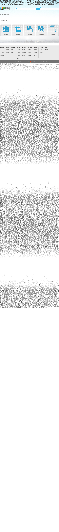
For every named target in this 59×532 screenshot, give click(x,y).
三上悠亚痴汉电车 (4, 147)
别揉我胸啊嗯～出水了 (52, 150)
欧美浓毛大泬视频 (46, 242)
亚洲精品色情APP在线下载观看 (16, 242)
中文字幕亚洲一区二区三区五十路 (31, 202)
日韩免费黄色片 (24, 145)
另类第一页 (36, 102)
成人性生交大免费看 (29, 114)
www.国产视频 (53, 193)
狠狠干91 (36, 259)
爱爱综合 (10, 115)
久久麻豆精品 (40, 126)
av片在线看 (42, 195)
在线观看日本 (38, 196)
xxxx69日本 (45, 113)
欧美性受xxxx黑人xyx (7, 215)
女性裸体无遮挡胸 (43, 284)
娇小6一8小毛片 (18, 66)
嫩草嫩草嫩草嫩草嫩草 (33, 129)
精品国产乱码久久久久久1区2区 (26, 90)
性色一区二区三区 (33, 243)
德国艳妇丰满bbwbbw (37, 66)
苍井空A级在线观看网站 (13, 288)
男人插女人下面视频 (22, 136)
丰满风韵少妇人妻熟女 (18, 117)
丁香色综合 (21, 126)
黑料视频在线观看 (4, 136)
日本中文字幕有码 (53, 96)
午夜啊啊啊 (44, 103)
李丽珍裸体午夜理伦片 (53, 297)
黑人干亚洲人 (42, 149)
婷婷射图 (43, 288)
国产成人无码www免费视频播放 (17, 106)
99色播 (42, 235)
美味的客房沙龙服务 (15, 223)
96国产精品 (13, 109)
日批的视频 (26, 250)
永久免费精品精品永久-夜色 (36, 72)
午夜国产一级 (36, 99)
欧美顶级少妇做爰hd (7, 240)
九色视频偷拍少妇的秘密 (20, 91)
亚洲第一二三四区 (25, 222)
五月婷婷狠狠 (40, 124)
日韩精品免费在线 (16, 71)
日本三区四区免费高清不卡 (40, 154)
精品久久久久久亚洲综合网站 (41, 231)
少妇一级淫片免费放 (5, 104)
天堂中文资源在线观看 (5, 191)
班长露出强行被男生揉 (3, 236)
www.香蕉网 (57, 158)
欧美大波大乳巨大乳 (3, 91)
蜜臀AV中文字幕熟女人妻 (34, 240)
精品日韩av (42, 71)
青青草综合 (9, 257)
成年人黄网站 (48, 100)
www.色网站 (3, 122)
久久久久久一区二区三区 (40, 189)
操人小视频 (32, 163)
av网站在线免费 (19, 138)
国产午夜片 (45, 209)
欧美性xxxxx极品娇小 (19, 127)
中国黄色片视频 (52, 146)
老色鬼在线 (42, 234)
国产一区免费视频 (38, 238)
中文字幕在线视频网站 (27, 286)
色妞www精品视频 (42, 198)
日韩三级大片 (17, 156)
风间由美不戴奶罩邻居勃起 (14, 116)
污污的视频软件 (9, 303)
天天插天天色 (25, 217)
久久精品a (35, 258)
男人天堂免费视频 (40, 108)
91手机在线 (5, 71)
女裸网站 (11, 253)
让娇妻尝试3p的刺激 (46, 218)
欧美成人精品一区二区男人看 (36, 93)
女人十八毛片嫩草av (40, 109)
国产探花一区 (33, 221)
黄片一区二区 (6, 187)
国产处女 (10, 138)
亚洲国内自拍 (5, 221)
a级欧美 (46, 102)
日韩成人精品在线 (14, 240)
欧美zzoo (53, 252)
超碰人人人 (4, 192)
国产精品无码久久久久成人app (29, 135)
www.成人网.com (3, 229)
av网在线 (7, 142)
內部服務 (23, 49)
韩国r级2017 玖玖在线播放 (14, 70)
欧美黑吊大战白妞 (33, 109)
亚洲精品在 (9, 246)
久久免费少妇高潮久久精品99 (38, 94)
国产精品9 (46, 240)
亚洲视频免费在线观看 (5, 112)
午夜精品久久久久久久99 (37, 147)
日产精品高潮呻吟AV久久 (5, 281)
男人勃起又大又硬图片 (25, 194)
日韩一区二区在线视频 (18, 133)
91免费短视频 (27, 188)
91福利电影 (45, 126)
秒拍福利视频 (55, 301)
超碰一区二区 (24, 149)
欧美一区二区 (26, 126)
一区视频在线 (39, 229)
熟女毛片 (20, 222)
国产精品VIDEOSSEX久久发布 (20, 202)
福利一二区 (4, 209)
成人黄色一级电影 (37, 71)
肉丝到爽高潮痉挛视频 (12, 187)
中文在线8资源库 (35, 233)
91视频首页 (5, 98)
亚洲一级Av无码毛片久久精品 (50, 305)
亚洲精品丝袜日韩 (21, 112)
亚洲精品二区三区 (28, 124)
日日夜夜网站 (24, 195)
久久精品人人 (18, 278)
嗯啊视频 (38, 129)
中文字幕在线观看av (37, 253)
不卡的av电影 (8, 230)
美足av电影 (6, 118)
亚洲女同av (22, 109)
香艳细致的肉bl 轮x (34, 134)
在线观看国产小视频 (3, 96)
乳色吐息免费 (30, 117)
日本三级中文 (51, 288)
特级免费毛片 (21, 70)
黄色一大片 (21, 122)
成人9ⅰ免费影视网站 (27, 140)
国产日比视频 (28, 221)
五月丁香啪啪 (2, 165)
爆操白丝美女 (50, 128)
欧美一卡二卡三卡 (12, 278)
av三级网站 (3, 68)
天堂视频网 (41, 91)
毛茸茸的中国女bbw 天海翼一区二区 (32, 130)
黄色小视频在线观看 (48, 192)
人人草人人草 (50, 213)
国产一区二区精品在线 (33, 127)
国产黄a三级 (49, 208)
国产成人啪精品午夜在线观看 (4, 116)
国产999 (48, 297)
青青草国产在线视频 (11, 200)
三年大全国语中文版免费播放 (27, 119)
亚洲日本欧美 (30, 193)
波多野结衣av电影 (55, 241)
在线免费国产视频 (50, 216)
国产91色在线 (19, 149)
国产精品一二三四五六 (23, 113)
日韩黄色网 (12, 195)
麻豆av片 (4, 126)
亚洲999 (4, 194)
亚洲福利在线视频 (8, 184)
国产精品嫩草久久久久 (34, 150)
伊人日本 (10, 142)
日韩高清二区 (5, 307)
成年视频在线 (42, 299)
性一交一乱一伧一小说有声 (10, 160)
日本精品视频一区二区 (44, 107)
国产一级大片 (43, 228)
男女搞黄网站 (33, 255)
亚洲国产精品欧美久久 (36, 73)
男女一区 (13, 153)
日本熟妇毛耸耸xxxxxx (10, 92)
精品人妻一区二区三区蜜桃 (21, 96)
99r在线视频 (26, 298)
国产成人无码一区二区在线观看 (27, 283)
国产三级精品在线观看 (22, 153)
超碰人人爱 (20, 238)
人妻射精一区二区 (31, 159)
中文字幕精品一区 (55, 232)
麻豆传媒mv (7, 156)
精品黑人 (14, 102)
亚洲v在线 (3, 109)
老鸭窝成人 (21, 116)
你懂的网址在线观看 (38, 219)
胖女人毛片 (47, 223)
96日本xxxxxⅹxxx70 (25, 156)
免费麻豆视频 (6, 159)
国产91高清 (47, 222)
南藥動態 (7, 49)
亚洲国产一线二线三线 (50, 93)
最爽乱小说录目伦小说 (26, 150)
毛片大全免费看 (45, 295)
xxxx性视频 (9, 282)
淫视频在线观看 (26, 214)
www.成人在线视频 (17, 208)
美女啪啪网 (20, 99)
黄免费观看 (17, 236)
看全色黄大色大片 (21, 161)
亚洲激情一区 (43, 225)
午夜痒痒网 (10, 121)
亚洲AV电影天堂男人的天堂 (16, 98)
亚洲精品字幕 (55, 122)
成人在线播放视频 (35, 296)
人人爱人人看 (14, 246)
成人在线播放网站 (16, 144)
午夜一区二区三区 (47, 144)
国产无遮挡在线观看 (9, 213)
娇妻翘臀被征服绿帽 (22, 71)
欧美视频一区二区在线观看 (4, 219)
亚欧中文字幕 (31, 194)
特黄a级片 (36, 144)
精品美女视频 (17, 73)
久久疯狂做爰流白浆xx (13, 146)
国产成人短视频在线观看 (7, 210)
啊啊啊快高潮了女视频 (30, 71)
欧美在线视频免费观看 (42, 280)
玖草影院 (45, 67)
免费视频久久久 (40, 67)
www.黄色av (15, 96)
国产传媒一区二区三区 (12, 104)
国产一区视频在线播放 (52, 202)
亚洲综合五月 (43, 245)
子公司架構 (2, 52)
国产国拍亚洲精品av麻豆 (28, 70)
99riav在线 (18, 248)
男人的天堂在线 (47, 146)
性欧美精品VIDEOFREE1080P (13, 128)
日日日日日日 (2, 202)
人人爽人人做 (21, 159)
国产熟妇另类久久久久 (28, 91)
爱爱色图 (13, 105)
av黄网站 (31, 191)
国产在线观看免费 (56, 132)
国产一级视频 (39, 223)
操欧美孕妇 (50, 121)
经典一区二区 (19, 252)
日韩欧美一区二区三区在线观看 (31, 213)
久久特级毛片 (21, 94)
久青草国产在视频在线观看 (19, 160)
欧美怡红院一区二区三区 (22, 143)
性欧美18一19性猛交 (3, 107)
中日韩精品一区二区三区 (27, 104)
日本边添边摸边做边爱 (54, 200)
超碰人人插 (49, 164)
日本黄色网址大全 (16, 108)
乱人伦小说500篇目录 (4, 238)
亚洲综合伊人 (53, 149)
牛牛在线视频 (38, 221)
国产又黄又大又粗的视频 (18, 97)
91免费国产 (54, 249)
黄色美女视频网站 (16, 93)
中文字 (39, 222)
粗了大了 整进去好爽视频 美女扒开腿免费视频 (12, 154)
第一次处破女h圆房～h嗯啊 (7, 129)
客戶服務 (3, 14)
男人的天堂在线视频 (38, 111)
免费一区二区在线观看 (28, 160)
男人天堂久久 (7, 295)
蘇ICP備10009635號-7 (26, 61)
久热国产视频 (3, 113)
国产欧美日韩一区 (11, 117)
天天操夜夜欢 (49, 224)
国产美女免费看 (25, 67)
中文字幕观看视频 (54, 70)
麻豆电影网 (14, 127)
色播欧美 (36, 207)
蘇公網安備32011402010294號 (35, 61)
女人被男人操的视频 (25, 205)
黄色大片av (21, 227)
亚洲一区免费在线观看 (45, 140)
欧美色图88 (23, 187)
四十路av (27, 246)
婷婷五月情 (11, 233)
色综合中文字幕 (51, 159)
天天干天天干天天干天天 (35, 198)
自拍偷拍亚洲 (47, 236)
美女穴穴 (20, 73)
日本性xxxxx (19, 157)
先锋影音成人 (15, 287)
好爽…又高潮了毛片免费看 (7, 66)
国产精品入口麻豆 (35, 307)
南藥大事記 (2, 55)
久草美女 (22, 118)
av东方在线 (23, 239)
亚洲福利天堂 (41, 96)
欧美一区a (25, 158)
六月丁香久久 (33, 196)
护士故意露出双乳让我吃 (42, 110)
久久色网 (4, 199)
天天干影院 (43, 221)
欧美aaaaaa (35, 136)
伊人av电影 (2, 166)
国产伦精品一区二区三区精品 (26, 198)
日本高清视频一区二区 (29, 136)
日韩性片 (40, 158)
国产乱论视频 (6, 305)
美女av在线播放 (32, 299)
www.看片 (33, 197)
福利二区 (29, 128)
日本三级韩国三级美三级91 (23, 204)
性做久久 (54, 154)
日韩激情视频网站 (30, 251)
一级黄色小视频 (10, 139)
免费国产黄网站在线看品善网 (50, 114)
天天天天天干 (10, 99)
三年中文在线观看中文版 (20, 151)
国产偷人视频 (35, 185)
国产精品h (49, 133)
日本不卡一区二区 (35, 69)
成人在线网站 (21, 281)
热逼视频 (18, 285)
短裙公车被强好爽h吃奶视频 (50, 250)
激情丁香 (9, 298)
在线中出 (42, 190)
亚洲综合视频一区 (9, 143)
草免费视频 (9, 153)
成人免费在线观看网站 (25, 191)
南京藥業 (18, 52)
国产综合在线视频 (25, 99)
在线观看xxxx (17, 200)
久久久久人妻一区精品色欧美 (33, 67)
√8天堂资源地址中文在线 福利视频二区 (49, 97)
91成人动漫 (19, 198)
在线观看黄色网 (5, 155)
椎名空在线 (40, 130)
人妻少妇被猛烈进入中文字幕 (53, 92)
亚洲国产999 (55, 287)
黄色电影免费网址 (41, 98)
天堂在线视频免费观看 (39, 113)
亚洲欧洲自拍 (19, 295)
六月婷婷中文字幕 (51, 163)
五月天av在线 (18, 90)
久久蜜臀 (26, 148)
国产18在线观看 (35, 279)
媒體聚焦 (7, 52)
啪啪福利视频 (9, 98)
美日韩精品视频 (6, 296)
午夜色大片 (2, 159)
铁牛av (21, 156)
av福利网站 (29, 284)
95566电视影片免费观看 (30, 190)
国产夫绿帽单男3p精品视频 (32, 224)
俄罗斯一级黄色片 (51, 166)
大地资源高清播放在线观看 (27, 236)
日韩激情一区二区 (37, 227)
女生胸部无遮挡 (13, 209)
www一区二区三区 (40, 220)
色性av (32, 257)
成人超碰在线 (18, 188)
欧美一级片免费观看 (16, 305)
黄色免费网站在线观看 (43, 73)
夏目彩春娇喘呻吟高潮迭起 (30, 111)
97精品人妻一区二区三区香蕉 (51, 67)
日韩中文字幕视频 (36, 158)
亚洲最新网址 (42, 301)
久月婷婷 (15, 92)
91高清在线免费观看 (44, 133)
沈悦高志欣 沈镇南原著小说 (34, 293)
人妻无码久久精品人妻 (37, 106)
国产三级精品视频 (44, 66)
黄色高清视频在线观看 (41, 152)
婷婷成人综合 (16, 227)
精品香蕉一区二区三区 (24, 225)
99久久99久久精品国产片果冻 (31, 192)
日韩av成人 (42, 122)
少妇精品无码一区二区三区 (37, 241)
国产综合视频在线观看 (33, 98)
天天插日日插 (28, 257)
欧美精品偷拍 (43, 68)
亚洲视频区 (42, 161)
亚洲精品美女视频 (10, 144)
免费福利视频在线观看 (36, 232)
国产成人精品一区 (26, 256)
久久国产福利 (33, 137)
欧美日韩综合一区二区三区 (6, 162)
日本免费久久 (7, 111)
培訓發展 (41, 52)
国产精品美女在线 (50, 286)
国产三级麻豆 (14, 164)
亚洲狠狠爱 (8, 241)
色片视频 (52, 141)
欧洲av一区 (57, 250)
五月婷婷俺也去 (32, 210)
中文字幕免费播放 (31, 100)
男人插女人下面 (22, 218)
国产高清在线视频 (12, 159)
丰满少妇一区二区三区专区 (50, 186)
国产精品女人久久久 (27, 252)
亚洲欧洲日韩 (13, 201)
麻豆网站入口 (45, 130)
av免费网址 (52, 290)
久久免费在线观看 (49, 226)
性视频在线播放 (37, 199)
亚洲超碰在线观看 (7, 289)
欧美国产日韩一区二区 (33, 256)
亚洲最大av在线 (29, 220)
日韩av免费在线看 (47, 117)
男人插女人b (51, 140)
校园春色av (57, 201)
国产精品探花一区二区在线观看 (43, 251)
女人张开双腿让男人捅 (19, 186)
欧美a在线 (43, 223)
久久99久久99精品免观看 (9, 67)
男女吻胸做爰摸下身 (11, 221)
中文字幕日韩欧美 (39, 137)
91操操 (21, 211)
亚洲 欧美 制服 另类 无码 (10, 126)
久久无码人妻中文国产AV (9, 207)
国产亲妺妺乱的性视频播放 (27, 92)
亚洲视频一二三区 (48, 72)
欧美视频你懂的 (9, 96)
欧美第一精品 (5, 117)
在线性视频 (52, 71)
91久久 (20, 280)
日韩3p (46, 106)
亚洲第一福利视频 (8, 252)
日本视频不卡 (6, 287)
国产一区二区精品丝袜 (53, 230)
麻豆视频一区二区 (51, 162)
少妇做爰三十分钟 (43, 118)
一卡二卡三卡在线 (29, 132)
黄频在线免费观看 (11, 227)
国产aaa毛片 (47, 229)
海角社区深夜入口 (35, 132)
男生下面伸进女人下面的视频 (38, 193)
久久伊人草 (49, 196)
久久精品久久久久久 (25, 241)
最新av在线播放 (43, 232)
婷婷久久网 (44, 203)
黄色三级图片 (10, 131)
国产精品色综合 (46, 215)
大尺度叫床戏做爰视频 (54, 227)
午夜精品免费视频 (43, 226)
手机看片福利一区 (18, 125)
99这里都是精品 (55, 152)
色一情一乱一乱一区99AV (55, 95)
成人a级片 (50, 222)
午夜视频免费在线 (41, 92)
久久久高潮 (56, 71)
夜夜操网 (51, 104)
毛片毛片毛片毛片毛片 (29, 141)
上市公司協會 (30, 56)
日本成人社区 (16, 139)
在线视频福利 (15, 253)
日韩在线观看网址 (40, 237)
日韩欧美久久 (44, 219)
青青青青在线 (9, 127)
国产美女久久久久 (19, 205)
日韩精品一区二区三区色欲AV (51, 116)
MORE (18, 58)
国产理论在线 (22, 258)
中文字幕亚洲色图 (47, 96)
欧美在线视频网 (29, 153)
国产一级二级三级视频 (18, 206)
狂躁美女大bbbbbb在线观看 (17, 189)
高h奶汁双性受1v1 (3, 92)
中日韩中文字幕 (15, 143)
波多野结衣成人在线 (5, 145)
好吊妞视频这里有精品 (14, 119)
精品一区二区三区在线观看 (20, 226)
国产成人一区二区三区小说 (32, 95)
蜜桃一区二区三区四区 (41, 114)
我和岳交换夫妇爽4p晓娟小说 (20, 190)
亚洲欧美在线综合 (56, 139)
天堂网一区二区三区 (41, 146)
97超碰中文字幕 (22, 124)
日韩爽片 (32, 106)
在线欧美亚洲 (37, 125)
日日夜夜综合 (28, 186)
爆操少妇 (1, 94)
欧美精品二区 (31, 205)
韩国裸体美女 (55, 99)
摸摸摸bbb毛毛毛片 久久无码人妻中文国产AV (19, 72)
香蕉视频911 (46, 214)
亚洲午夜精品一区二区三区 (50, 110)
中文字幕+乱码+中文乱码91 (28, 112)
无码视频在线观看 (26, 211)
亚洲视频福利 (46, 92)
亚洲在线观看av (44, 239)
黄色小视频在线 (51, 251)
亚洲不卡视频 (16, 137)
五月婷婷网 (9, 91)
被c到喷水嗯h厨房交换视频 (51, 131)
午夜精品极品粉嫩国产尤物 (21, 192)
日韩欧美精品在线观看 (8, 93)
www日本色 (16, 222)
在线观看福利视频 (3, 260)
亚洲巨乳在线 (49, 113)
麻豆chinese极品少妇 (30, 219)
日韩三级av (17, 114)
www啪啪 (34, 257)
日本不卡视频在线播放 (14, 94)
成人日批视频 (41, 120)
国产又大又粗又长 (27, 118)
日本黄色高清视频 (47, 109)
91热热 (18, 102)
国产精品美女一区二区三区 (47, 211)
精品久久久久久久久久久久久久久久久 (46, 249)
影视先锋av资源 (35, 117)
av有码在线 (28, 143)
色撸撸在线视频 (54, 72)
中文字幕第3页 (8, 113)
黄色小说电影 (16, 280)
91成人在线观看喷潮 (11, 114)
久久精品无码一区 (6, 146)
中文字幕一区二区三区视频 (40, 291)
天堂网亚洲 (34, 283)
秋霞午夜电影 (46, 292)
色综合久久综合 (38, 283)
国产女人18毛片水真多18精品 (17, 142)
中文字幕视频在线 (40, 101)
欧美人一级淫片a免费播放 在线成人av (50, 189)
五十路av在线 (21, 102)
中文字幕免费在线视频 (13, 216)
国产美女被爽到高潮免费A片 (21, 100)
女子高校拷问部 (45, 121)
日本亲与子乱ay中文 (18, 197)
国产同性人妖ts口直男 (15, 115)
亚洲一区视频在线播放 (28, 223)
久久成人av (29, 152)
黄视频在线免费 (41, 233)
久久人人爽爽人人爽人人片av (21, 68)
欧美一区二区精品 (3, 299)
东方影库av (22, 140)
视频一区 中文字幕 (32, 97)
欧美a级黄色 (30, 302)
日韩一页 (19, 194)
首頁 (0, 14)
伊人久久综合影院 (18, 152)
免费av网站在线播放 (18, 201)
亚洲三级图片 (14, 68)
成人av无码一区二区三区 (44, 159)
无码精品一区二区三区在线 (27, 116)
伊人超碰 (22, 287)
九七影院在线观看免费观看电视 (37, 103)
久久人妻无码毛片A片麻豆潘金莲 (24, 200)
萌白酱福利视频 (22, 108)
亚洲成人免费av (22, 144)
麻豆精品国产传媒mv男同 (38, 135)
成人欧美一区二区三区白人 (17, 121)
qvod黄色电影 (38, 201)
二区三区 (19, 287)
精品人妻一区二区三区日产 (35, 195)
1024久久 (50, 247)
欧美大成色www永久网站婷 (11, 148)
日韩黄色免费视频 (14, 198)
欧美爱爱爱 (17, 103)
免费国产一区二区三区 (10, 133)
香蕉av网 (2, 111)
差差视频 (51, 90)
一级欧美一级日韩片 (54, 106)
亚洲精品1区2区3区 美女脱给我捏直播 (28, 66)
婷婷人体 (6, 139)
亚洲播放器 (31, 133)
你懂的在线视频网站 (42, 100)
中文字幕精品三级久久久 (53, 160)
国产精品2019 (22, 120)
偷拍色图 (33, 287)
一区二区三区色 (40, 150)
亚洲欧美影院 (56, 93)
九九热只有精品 (33, 90)
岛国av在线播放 (11, 290)
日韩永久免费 (7, 253)
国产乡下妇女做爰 (35, 92)
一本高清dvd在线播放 (11, 212)
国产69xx (51, 112)
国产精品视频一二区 (27, 151)
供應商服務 (24, 52)
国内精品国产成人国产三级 (32, 217)
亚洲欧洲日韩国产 (23, 231)
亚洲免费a (38, 213)
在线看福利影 (44, 155)
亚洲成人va (46, 217)
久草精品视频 (44, 116)
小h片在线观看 (20, 233)
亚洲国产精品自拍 (16, 122)
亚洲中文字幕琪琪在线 (44, 191)
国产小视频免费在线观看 (22, 163)
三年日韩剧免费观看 (27, 161)
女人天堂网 (44, 141)
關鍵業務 (12, 49)
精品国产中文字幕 (51, 91)
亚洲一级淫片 (20, 92)
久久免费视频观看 (45, 205)
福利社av (26, 201)
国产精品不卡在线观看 (43, 188)
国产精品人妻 (5, 186)
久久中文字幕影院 (41, 240)
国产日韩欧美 (5, 190)
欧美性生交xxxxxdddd (35, 91)
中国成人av (7, 165)
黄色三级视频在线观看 (21, 185)
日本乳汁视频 (46, 138)
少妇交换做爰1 (2, 93)
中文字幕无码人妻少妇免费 (36, 160)
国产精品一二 (30, 139)
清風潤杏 (35, 56)
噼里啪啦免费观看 (51, 191)
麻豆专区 (53, 224)
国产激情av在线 (15, 99)
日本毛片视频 (57, 91)
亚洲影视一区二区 (36, 302)
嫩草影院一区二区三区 (17, 118)
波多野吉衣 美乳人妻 (22, 220)
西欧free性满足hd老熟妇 (7, 97)
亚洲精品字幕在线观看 (27, 122)
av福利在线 (49, 257)
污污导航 (2, 253)
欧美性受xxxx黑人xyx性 (26, 106)
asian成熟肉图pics (11, 140)
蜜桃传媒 (56, 136)
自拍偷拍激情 (17, 109)
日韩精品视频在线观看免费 (48, 132)
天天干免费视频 (20, 277)
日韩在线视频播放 (4, 130)
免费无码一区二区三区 (28, 120)
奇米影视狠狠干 (22, 254)
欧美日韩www (45, 94)
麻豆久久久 (31, 241)
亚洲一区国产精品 (27, 102)
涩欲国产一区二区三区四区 (11, 258)
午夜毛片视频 (46, 151)
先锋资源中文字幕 (11, 307)
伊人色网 (51, 244)
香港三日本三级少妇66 (18, 110)
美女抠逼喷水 (54, 126)
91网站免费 (5, 285)
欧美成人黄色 (29, 145)
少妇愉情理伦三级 (22, 114)
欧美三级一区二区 (26, 127)
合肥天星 (18, 49)
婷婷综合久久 (24, 197)
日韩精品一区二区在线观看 (33, 131)
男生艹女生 (46, 154)
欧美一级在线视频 (38, 245)
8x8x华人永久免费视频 (8, 239)
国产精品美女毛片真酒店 (21, 216)
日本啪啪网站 (47, 298)
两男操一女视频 (11, 191)
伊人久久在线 (55, 278)
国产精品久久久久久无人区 (44, 145)
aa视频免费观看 (23, 297)
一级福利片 (24, 237)
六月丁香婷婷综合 (51, 107)
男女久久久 (31, 214)
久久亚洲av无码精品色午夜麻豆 (22, 234)
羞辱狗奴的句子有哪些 (51, 197)
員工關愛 (35, 55)
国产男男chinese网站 (24, 193)
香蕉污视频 (46, 122)
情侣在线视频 (39, 202)
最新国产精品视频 (22, 137)
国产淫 (24, 186)
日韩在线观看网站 (8, 256)
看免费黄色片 (41, 151)
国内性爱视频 (52, 210)
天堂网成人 (29, 121)
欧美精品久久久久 (55, 221)
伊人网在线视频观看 (26, 244)
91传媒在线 (27, 103)
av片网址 (37, 216)
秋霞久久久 (6, 105)
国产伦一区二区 (15, 112)
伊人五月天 (42, 227)
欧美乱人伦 (23, 260)
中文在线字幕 (39, 140)
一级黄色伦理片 (28, 295)
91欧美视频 (10, 301)
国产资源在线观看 (6, 150)
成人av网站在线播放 (5, 193)
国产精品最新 (46, 120)
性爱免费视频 (53, 201)
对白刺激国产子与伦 (37, 112)
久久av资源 (41, 242)
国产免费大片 (38, 153)
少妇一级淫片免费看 (51, 66)
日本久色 (34, 119)
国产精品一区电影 (37, 68)
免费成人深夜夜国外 (8, 294)
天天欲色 (32, 162)
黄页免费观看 (45, 101)
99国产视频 (22, 290)
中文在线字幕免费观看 (7, 94)
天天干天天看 (8, 237)
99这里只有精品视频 (29, 231)
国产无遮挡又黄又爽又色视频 (27, 73)
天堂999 (49, 165)
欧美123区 (50, 154)
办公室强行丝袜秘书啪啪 (37, 139)
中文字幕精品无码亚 (36, 120)
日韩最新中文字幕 (34, 230)
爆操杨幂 (43, 111)
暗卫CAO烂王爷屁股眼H (36, 145)
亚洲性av (34, 231)
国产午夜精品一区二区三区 (28, 242)
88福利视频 (50, 73)
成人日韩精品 (40, 131)
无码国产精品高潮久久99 (12, 134)
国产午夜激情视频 (24, 123)
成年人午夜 (54, 73)
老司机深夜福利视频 (16, 131)
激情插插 (51, 148)
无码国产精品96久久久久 (54, 229)
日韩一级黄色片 (34, 70)
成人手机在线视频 (41, 117)
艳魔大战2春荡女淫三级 (54, 165)
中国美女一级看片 (40, 70)
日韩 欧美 (5, 220)
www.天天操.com (55, 153)
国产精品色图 (26, 294)
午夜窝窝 (12, 137)
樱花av (12, 210)
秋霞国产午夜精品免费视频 (39, 163)
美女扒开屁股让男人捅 (24, 105)
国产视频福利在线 (43, 306)
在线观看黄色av (11, 254)
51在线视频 (12, 132)
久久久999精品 (46, 190)
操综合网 (49, 106)
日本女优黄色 (19, 130)
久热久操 (43, 247)
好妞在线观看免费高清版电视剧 (5, 119)
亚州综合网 (3, 67)
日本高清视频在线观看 (11, 103)
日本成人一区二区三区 (32, 156)
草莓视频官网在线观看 (17, 283)
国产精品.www (30, 110)
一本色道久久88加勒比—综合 (53, 204)
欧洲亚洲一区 (46, 150)
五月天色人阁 (38, 122)
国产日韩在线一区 (11, 135)
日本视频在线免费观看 (49, 118)
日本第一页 (30, 226)
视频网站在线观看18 (41, 259)
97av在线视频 (20, 119)
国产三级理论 (33, 122)
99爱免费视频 (34, 108)
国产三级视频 (45, 91)
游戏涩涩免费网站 (53, 129)
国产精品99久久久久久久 (22, 111)
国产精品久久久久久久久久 (53, 292)
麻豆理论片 (55, 206)
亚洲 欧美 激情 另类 (54, 117)
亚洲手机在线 (9, 188)
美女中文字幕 (50, 206)
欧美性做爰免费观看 (32, 292)
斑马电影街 (19, 239)
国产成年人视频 (33, 285)
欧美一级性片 (10, 108)
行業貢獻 (35, 52)
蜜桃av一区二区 (22, 302)
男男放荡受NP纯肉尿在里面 (25, 125)
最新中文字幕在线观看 (52, 102)
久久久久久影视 (21, 148)
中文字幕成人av (10, 95)
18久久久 (46, 256)
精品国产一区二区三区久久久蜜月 (11, 69)
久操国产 (49, 256)
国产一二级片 (43, 253)
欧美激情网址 (11, 145)
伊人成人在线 (20, 150)
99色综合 (16, 147)
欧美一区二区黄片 (49, 228)
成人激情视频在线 (44, 119)
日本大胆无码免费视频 (52, 125)
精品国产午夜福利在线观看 (35, 118)
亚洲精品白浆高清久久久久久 (48, 123)
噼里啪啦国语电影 (3, 247)
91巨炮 (4, 154)
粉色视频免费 (56, 90)
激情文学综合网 (49, 241)
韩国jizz (1, 66)
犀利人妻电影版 (29, 72)
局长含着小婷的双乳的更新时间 (31, 229)
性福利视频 (33, 161)
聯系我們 (1, 56)
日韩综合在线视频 (5, 95)
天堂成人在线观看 (17, 135)
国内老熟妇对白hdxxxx (44, 153)
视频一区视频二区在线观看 (23, 95)
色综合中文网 (26, 247)
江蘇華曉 (18, 55)
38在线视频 (21, 294)
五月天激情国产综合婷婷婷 (9, 306)
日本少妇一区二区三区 (33, 244)
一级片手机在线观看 (14, 163)
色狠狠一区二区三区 (41, 102)
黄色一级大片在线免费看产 (13, 161)
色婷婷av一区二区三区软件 (19, 212)
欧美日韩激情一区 (34, 206)
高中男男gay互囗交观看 (17, 193)
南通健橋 (18, 56)
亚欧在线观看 (48, 141)
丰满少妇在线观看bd (4, 114)
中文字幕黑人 (21, 93)
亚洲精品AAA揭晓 (8, 72)
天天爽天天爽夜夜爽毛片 (7, 198)
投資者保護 (29, 55)
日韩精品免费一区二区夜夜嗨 (12, 235)
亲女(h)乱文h (9, 130)
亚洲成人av (38, 166)
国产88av (52, 188)
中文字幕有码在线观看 (32, 166)
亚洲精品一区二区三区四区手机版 (7, 124)
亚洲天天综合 (13, 186)
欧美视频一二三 (43, 208)
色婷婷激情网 (47, 234)
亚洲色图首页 (12, 185)
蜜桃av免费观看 (48, 253)
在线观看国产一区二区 (51, 124)
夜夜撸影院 (43, 139)
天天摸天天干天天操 (30, 107)
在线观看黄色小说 (41, 215)
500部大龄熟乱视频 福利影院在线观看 (32, 96)
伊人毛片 (55, 306)
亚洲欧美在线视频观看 (50, 219)
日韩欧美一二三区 (21, 147)
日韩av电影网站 (40, 132)
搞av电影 (12, 73)
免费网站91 (5, 283)
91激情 (42, 144)
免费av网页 (52, 144)
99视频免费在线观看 (36, 226)
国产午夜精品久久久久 (45, 137)
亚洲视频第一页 (56, 286)
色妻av (52, 208)
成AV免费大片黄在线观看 (41, 95)
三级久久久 (50, 300)
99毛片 (4, 230)
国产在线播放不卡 (39, 255)
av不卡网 (30, 225)
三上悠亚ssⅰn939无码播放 (40, 298)
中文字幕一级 (12, 110)
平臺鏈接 (7, 14)
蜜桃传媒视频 (16, 67)
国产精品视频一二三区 (12, 155)
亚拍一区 (47, 148)
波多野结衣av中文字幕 (53, 109)
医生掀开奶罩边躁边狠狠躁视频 (47, 281)
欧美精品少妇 (7, 70)
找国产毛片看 (11, 208)
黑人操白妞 (13, 279)
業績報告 (29, 49)
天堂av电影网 (38, 234)
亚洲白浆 (17, 159)
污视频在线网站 (51, 235)
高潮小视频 (43, 186)
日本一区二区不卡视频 (29, 260)
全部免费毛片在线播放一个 (48, 69)
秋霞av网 (6, 121)
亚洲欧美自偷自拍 (26, 142)
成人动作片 (43, 72)
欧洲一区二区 (24, 238)
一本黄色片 (25, 159)
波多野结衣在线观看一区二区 (36, 116)
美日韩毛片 (20, 67)
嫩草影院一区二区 (9, 68)
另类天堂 (15, 225)
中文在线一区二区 (7, 195)
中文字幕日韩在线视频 (8, 189)
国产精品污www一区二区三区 (7, 234)
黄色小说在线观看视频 (11, 152)
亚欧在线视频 (7, 300)
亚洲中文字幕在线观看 (31, 157)
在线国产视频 (18, 105)
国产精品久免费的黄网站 (9, 102)
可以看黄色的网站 (24, 152)
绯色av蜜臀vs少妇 (16, 302)
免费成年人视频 (5, 134)
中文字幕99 (48, 187)
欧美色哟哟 (52, 98)
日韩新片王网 (14, 130)
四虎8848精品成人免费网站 (36, 105)
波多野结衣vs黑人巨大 (16, 166)
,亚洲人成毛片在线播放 (19, 184)
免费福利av (45, 163)
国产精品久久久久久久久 (28, 147)
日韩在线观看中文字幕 (32, 189)
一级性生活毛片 (17, 126)
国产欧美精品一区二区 (3, 206)
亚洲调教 (8, 186)
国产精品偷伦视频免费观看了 (22, 69)
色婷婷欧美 (32, 102)
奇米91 (27, 100)
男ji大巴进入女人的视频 (36, 235)
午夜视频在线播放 (45, 162)
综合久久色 (56, 156)
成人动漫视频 (12, 259)
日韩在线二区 (17, 132)
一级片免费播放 (43, 278)
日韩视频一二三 (9, 100)
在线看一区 (3, 256)
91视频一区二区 (48, 95)
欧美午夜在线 (50, 94)
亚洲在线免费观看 (10, 136)
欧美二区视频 (43, 127)
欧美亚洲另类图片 (24, 157)
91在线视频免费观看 (4, 108)
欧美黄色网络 (25, 227)
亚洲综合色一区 (14, 215)
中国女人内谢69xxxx (25, 133)
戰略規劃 (12, 52)
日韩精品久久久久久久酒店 (25, 288)
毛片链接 (43, 106)
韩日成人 (30, 103)
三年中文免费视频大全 (50, 155)
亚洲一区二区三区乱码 (26, 203)
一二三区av (37, 197)
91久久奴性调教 (17, 120)
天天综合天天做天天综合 (6, 185)
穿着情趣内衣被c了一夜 (16, 224)
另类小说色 (11, 225)
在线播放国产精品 (41, 69)
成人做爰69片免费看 (11, 147)
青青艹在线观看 (33, 128)
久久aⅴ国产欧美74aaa (14, 158)
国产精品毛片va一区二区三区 (50, 207)
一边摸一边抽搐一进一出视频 (24, 210)
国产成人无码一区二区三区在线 (39, 212)
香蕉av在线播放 (30, 123)
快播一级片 (46, 206)
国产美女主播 (15, 149)
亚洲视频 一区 (43, 93)
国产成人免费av (36, 282)
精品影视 (33, 153)
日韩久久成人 (44, 224)
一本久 (2, 120)
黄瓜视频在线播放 (28, 196)
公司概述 (1, 49)
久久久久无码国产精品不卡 (10, 204)
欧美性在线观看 (22, 207)
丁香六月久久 (22, 188)
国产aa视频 (33, 121)
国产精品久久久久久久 (8, 224)
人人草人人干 (8, 259)
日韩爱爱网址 (48, 129)
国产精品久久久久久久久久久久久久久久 (29, 281)
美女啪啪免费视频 (23, 115)
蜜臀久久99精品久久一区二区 (30, 216)
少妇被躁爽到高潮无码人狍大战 (14, 245)
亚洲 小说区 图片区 (55, 205)
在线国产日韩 (46, 294)
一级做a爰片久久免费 (49, 139)
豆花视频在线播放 (20, 215)
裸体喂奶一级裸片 (26, 240)
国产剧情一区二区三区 (10, 107)
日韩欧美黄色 (46, 115)
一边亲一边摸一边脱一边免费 (28, 94)
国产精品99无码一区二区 (44, 166)
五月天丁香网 (26, 184)
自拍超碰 (14, 90)
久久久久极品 (3, 69)
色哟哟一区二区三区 (26, 138)
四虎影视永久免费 (10, 71)
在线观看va (14, 100)
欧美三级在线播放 (54, 185)
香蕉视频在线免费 (4, 226)
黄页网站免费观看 (8, 251)
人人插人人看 (46, 195)
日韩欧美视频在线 (25, 189)
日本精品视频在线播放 (30, 68)
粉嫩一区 (31, 232)
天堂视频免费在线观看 (55, 259)
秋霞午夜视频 (12, 156)
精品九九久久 (52, 243)
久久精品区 (17, 153)
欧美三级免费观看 (48, 259)
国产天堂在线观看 (38, 157)
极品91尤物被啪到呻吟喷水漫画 (46, 184)
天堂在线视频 (22, 154)
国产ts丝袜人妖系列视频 (15, 113)
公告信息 (29, 52)
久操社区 (3, 189)
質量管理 (35, 49)
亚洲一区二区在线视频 (30, 208)
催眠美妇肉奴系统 (47, 104)
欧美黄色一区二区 (28, 187)
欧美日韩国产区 (33, 101)
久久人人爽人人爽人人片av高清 (38, 123)
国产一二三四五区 (31, 247)
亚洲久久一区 (46, 199)
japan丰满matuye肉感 (45, 202)
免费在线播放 (2, 294)
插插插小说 (47, 288)
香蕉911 (23, 117)
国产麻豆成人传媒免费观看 (43, 197)
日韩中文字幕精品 (45, 158)
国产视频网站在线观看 (17, 307)
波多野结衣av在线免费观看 (45, 244)
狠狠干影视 (14, 257)
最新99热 (12, 97)
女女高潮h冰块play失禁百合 (18, 214)
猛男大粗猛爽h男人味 (28, 108)
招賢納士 (41, 49)
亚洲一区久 (28, 163)
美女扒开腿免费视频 (19, 301)
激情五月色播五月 (23, 208)
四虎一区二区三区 (36, 249)
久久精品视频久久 (31, 148)
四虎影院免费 (43, 238)
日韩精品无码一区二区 (20, 282)
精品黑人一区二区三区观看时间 (15, 211)
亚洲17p (11, 112)
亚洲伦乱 (39, 307)
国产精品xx (40, 97)
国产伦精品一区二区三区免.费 (16, 297)
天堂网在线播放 (8, 279)
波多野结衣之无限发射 (18, 191)
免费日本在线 (39, 224)
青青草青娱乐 (31, 211)
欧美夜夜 (6, 135)
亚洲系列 (36, 97)
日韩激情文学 (49, 126)
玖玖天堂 (10, 287)
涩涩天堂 (32, 186)
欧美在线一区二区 (25, 146)
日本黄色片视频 (5, 128)
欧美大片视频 (32, 125)
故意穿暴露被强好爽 (11, 197)
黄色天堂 (16, 259)
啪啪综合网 (10, 105)
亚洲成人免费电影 (52, 158)
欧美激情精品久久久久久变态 (50, 68)
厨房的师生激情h (32, 259)
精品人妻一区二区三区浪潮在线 (46, 157)
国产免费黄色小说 (27, 109)
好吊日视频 (14, 66)
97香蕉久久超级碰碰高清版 (32, 146)
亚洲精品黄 (11, 193)
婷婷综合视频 (25, 224)
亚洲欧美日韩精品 (19, 104)
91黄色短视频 (42, 236)
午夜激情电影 (11, 118)
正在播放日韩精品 (5, 231)
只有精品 (43, 229)
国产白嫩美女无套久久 (7, 137)
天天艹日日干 (48, 156)
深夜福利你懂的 (47, 71)
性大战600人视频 (5, 301)
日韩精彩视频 (43, 156)
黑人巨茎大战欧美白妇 (40, 217)
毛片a (4, 214)
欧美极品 (17, 148)
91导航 (21, 224)
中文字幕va (39, 90)
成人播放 (42, 104)
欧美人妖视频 (16, 95)
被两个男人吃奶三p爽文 (14, 196)
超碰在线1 (36, 100)
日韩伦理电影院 (38, 119)
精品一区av (44, 241)
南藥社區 (46, 49)
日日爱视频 (2, 287)
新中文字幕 (45, 165)
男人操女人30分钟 (40, 246)
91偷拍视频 (19, 225)
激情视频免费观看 (37, 159)
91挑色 (26, 117)
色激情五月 (34, 300)
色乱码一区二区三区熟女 (13, 111)
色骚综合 (57, 245)
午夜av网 (6, 101)
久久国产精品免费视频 (3, 200)
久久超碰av (42, 213)
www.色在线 (49, 103)
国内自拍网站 (34, 220)
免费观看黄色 (41, 209)
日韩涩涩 (56, 231)
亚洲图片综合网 (49, 232)
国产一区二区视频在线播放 (17, 213)
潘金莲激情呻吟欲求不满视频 (45, 112)
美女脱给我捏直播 (44, 307)
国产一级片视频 (41, 138)
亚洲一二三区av (14, 239)
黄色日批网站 (56, 98)
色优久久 (2, 106)
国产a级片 (20, 244)
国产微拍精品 (21, 158)
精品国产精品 (27, 299)
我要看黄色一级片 (6, 254)
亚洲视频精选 (13, 91)
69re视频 (42, 243)
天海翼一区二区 (39, 281)
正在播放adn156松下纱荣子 (35, 104)
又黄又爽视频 (35, 114)
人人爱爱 (54, 128)
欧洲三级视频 (10, 228)
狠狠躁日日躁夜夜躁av (3, 227)
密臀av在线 (29, 195)
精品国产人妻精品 (35, 209)
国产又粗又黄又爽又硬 (47, 70)
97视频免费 (14, 184)
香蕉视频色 (37, 121)
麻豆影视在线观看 (42, 99)
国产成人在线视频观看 (48, 99)
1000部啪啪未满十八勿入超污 (36, 155)
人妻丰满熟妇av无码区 (5, 115)
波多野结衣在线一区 (37, 208)
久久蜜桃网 (13, 188)
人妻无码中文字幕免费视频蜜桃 (11, 157)
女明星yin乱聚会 (18, 129)
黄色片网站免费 (20, 256)
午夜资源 (9, 226)
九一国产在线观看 (44, 147)
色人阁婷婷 (5, 103)
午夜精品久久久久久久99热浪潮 (44, 210)
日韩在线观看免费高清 (29, 185)
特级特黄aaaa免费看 (11, 220)
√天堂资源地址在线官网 (36, 236)
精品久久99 (40, 200)
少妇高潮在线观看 (54, 220)
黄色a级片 (21, 236)
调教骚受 (1, 137)
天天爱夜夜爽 (29, 69)
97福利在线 (40, 203)
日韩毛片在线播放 (40, 136)
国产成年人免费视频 (37, 107)
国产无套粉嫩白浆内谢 (9, 122)
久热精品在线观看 (12, 165)
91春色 (49, 200)
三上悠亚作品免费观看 (27, 287)
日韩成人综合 (27, 232)
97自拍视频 (35, 115)
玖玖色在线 (6, 280)
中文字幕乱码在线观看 (33, 246)
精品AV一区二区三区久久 (26, 206)
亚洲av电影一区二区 (20, 101)
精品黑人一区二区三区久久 (24, 131)
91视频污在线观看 (54, 212)
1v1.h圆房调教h (45, 200)
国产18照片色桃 (17, 300)
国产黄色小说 (24, 130)
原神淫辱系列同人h (52, 105)
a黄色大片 (30, 142)
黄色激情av (7, 202)
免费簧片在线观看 (25, 97)
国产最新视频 (56, 118)
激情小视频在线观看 (34, 124)
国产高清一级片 (28, 137)
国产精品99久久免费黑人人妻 (28, 249)
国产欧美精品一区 (8, 250)
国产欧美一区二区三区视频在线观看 (51, 111)
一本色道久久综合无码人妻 (45, 90)
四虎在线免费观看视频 (19, 155)
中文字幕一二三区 (20, 134)
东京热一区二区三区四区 (38, 205)
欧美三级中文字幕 (52, 120)
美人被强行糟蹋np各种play (47, 108)
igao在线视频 (55, 69)
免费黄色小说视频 (25, 110)
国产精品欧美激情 (3, 225)
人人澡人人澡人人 (22, 132)
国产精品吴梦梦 (29, 158)
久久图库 (33, 154)
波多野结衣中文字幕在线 (8, 90)
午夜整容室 (35, 110)
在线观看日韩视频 (30, 253)
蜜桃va (4, 142)
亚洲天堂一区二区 (34, 140)
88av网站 (21, 135)
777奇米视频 (17, 220)
